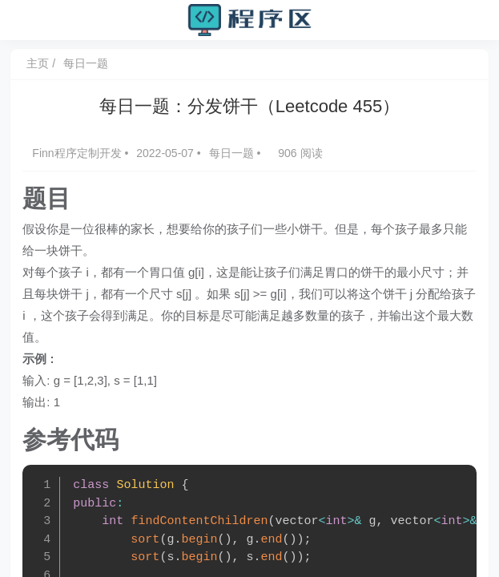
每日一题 (88, 63)
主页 (41, 63)
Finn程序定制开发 (81, 153)
